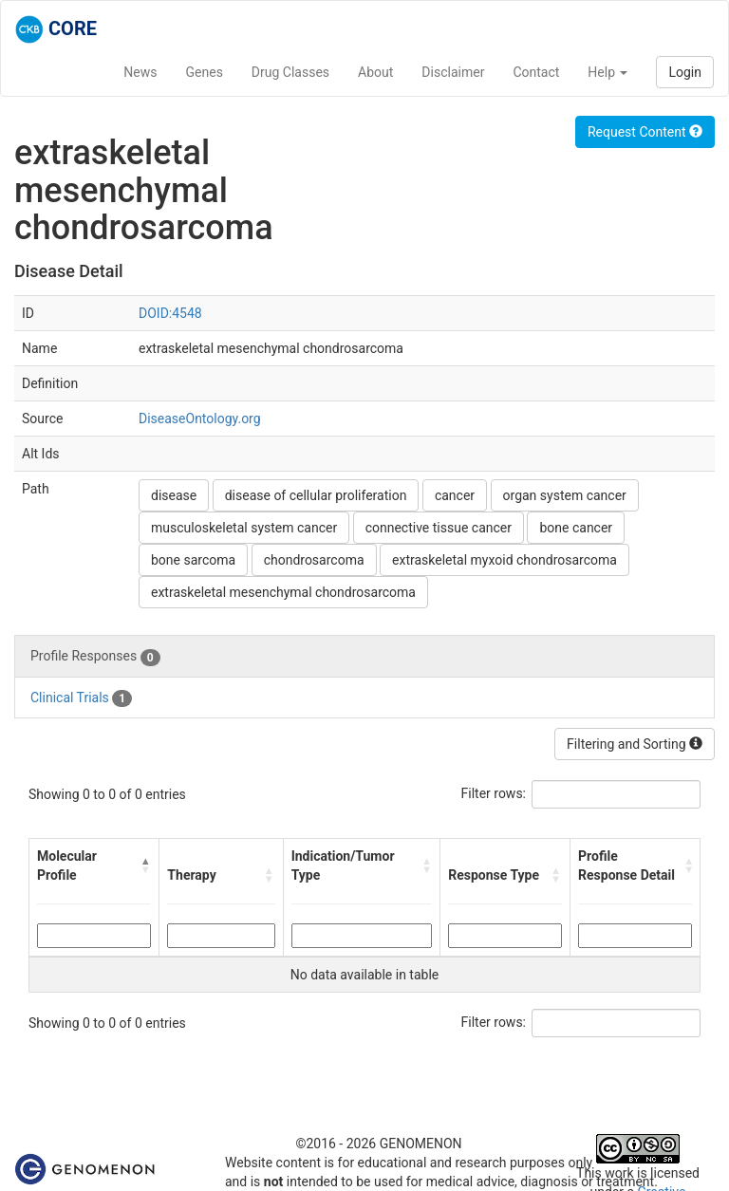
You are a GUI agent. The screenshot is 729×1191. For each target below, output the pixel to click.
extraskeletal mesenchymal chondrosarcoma (283, 592)
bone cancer (575, 527)
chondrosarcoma (314, 560)
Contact (536, 72)
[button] (146, 865)
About (375, 72)
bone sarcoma (193, 560)
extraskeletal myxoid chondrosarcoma (504, 560)
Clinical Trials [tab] (81, 698)
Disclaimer (452, 72)
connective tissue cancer (438, 527)
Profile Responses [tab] (95, 656)
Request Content (645, 132)
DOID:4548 (170, 313)
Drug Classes (290, 72)
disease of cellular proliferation (316, 495)
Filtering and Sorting (634, 744)
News (140, 72)
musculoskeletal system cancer (244, 527)
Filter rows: (494, 793)
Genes (204, 72)
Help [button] (607, 72)
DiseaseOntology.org (200, 418)
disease (173, 495)
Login (684, 72)
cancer (455, 495)
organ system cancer (564, 495)
